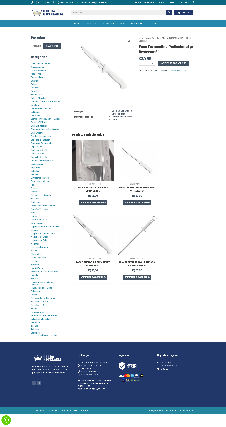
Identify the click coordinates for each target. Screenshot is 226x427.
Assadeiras (136, 22)
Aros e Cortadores (40, 69)
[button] (128, 40)
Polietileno (36, 301)
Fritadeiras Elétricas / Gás (44, 211)
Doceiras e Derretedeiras (43, 166)
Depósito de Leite (40, 163)
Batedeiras (36, 90)
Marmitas (36, 252)
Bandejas (36, 87)
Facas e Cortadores (113, 22)
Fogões (152, 22)
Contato (172, 2)
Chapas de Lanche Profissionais (40, 134)
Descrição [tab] (79, 111)
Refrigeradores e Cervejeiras (46, 326)
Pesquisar (52, 45)
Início (141, 37)
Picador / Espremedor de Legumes (43, 293)
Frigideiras (36, 208)
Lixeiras (35, 238)
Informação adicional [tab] (85, 116)
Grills (33, 218)
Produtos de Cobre (40, 315)
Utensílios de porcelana (42, 346)
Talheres (35, 339)
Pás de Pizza (37, 276)
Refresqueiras (38, 322)
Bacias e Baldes (39, 76)
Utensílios (76, 22)
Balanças (36, 80)
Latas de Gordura (40, 225)
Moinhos (35, 269)
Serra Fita (36, 333)
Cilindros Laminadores (42, 142)
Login (185, 2)
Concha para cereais (41, 146)
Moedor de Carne (39, 266)
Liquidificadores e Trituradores (40, 233)
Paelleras (36, 272)
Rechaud (35, 319)
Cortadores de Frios (41, 156)
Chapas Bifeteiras (40, 129)
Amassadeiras (38, 66)
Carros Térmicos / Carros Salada (44, 121)
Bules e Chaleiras (40, 97)
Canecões (36, 117)
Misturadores (38, 262)
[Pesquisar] (169, 12)
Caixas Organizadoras (42, 110)
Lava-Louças (38, 229)
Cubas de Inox (38, 159)
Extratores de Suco (41, 184)
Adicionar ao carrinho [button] (86, 190)
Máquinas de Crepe (40, 245)
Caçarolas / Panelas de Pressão (42, 102)
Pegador (35, 285)
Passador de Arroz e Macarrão (41, 280)
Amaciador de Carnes (42, 62)
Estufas (35, 180)
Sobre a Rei (150, 2)
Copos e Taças (38, 152)
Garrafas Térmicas (40, 215)
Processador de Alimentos (44, 308)
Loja (161, 2)
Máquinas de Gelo (40, 248)
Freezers (35, 204)
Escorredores (38, 170)
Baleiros (35, 83)
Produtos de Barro (40, 312)
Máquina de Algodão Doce (44, 241)
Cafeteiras (36, 106)
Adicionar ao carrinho (174, 62)
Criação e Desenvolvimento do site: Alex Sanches (171, 423)
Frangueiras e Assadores (43, 201)
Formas (91, 22)
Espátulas (36, 173)
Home (138, 2)
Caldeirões (36, 113)
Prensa (34, 305)
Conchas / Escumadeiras (44, 149)
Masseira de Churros (41, 255)
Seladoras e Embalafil (42, 329)
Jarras (34, 222)
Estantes (35, 177)
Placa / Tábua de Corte (42, 298)
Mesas (34, 259)
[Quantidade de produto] (147, 62)
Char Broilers (37, 139)
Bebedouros (37, 94)
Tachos (35, 336)
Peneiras (35, 289)
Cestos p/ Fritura (40, 126)
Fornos (34, 197)
